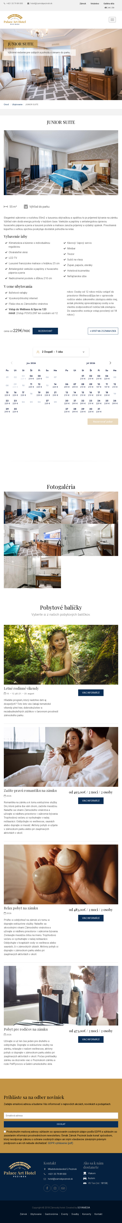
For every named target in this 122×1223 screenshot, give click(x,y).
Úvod (6, 104)
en (109, 7)
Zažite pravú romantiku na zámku (30, 790)
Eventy (64, 1214)
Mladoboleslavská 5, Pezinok (62, 1169)
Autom (91, 1178)
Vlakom (92, 1173)
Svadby (75, 1214)
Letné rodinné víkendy (21, 688)
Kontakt (98, 1214)
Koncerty (86, 1214)
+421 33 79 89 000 (15, 3)
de (113, 7)
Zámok (83, 3)
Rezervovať (45, 331)
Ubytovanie (17, 104)
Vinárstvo (95, 3)
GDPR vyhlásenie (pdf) (60, 1143)
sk (106, 7)
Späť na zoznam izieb (103, 331)
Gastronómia (51, 1214)
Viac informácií (90, 692)
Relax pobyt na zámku (21, 908)
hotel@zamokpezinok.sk (41, 3)
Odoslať (61, 1124)
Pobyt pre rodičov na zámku (26, 1029)
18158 (104, 1183)
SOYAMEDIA (84, 1207)
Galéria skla (109, 3)
